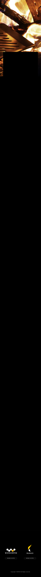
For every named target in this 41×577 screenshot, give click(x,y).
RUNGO (19, 571)
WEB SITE (11, 558)
